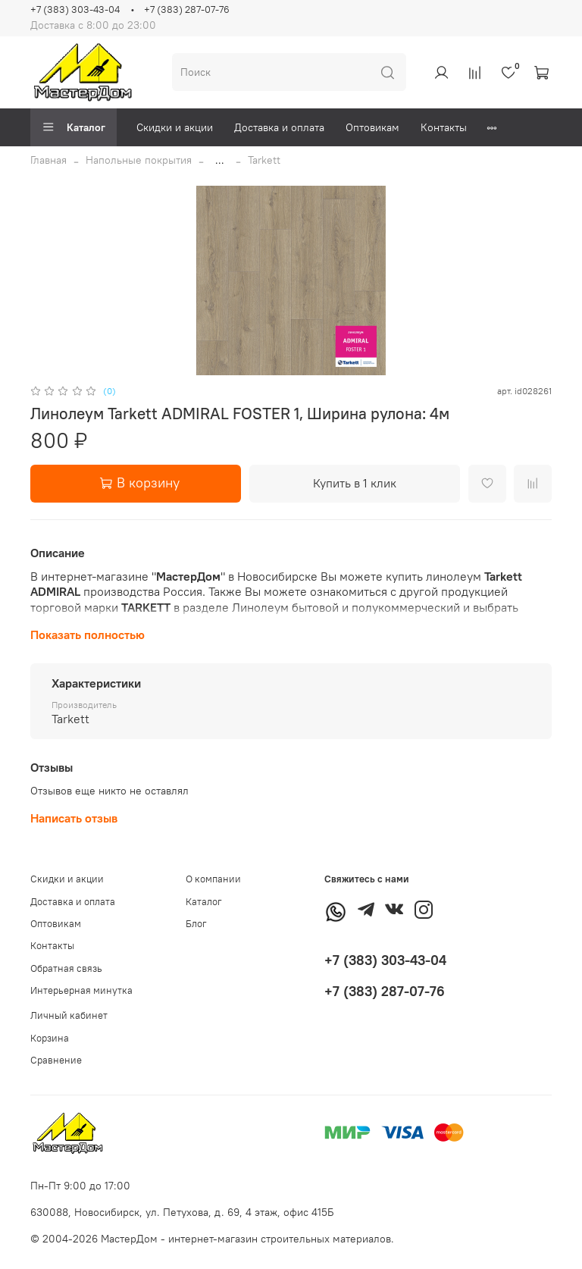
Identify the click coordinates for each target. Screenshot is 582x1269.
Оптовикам (372, 127)
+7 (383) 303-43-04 (75, 9)
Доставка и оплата (279, 127)
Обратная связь (66, 968)
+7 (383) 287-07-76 (187, 9)
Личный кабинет (69, 1015)
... (219, 160)
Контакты (444, 127)
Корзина (49, 1038)
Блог (196, 923)
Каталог (73, 127)
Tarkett (264, 160)
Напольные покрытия (139, 160)
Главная (48, 160)
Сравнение (56, 1060)
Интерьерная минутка (81, 990)
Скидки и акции (174, 127)
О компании (213, 879)
